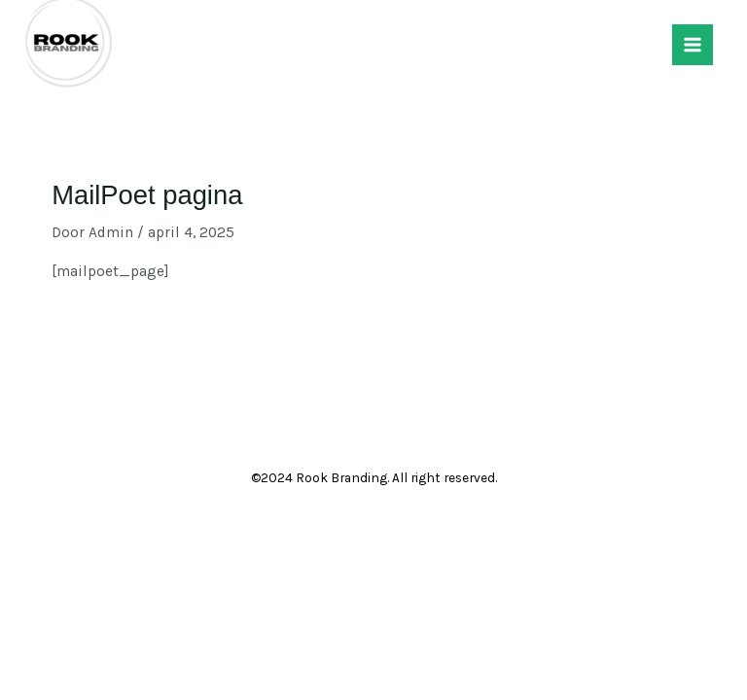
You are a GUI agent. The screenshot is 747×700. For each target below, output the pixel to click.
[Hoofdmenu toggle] (692, 44)
